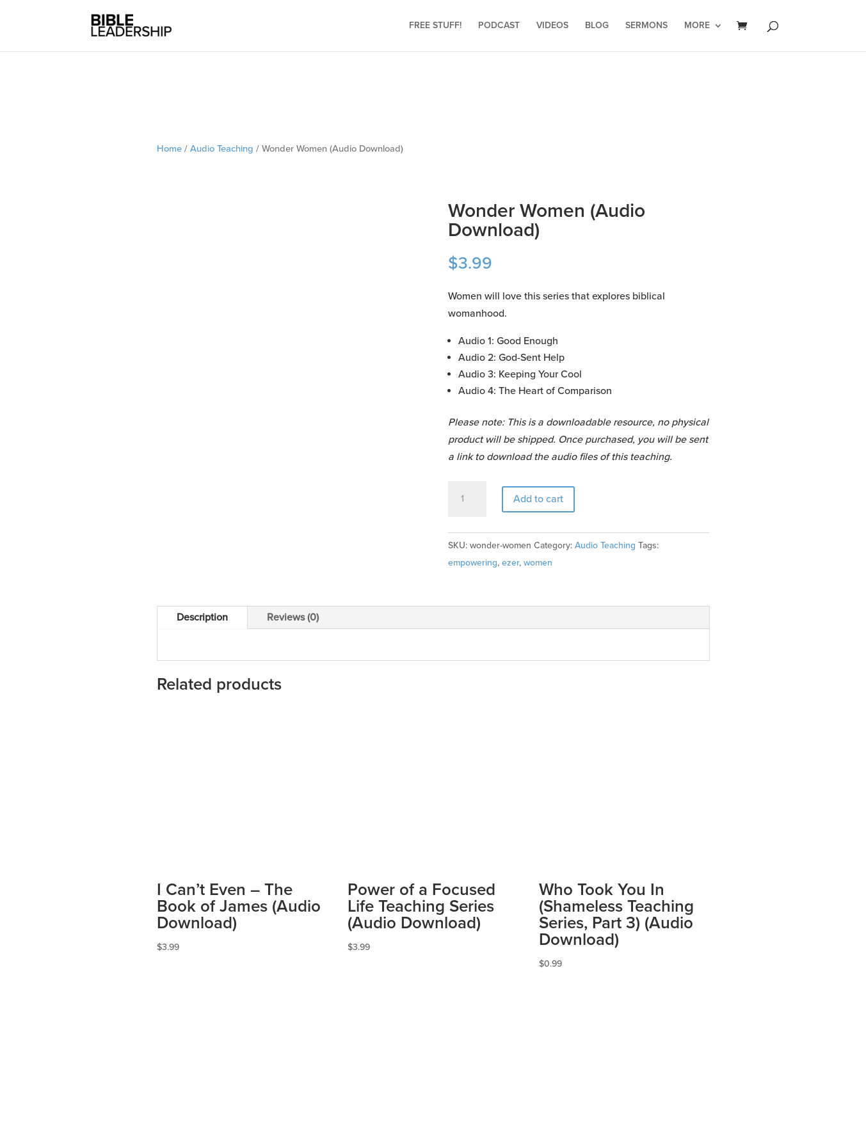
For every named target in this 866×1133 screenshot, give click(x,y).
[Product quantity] (467, 499)
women (538, 562)
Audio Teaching (221, 148)
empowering (472, 562)
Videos (552, 26)
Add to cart (538, 499)
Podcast (499, 26)
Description (202, 617)
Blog (597, 26)
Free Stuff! (435, 26)
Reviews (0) (293, 617)
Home (169, 148)
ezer (510, 562)
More (697, 26)
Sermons (646, 26)
